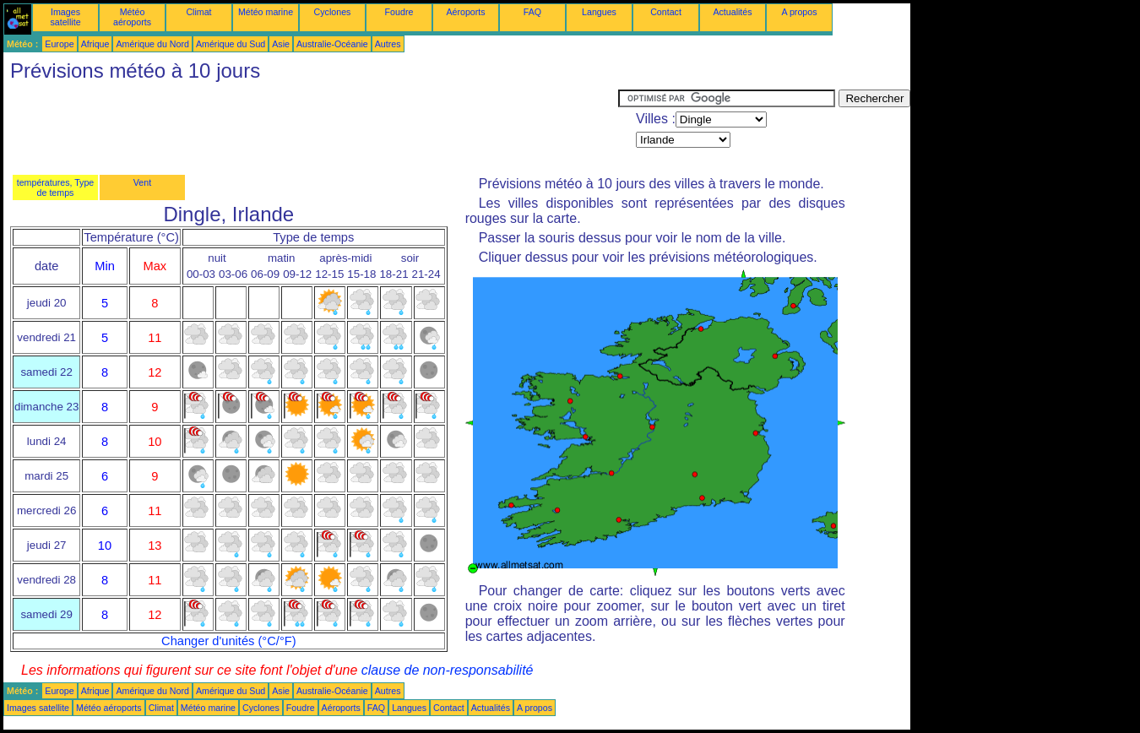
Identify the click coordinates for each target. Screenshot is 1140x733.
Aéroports (465, 12)
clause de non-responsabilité (447, 670)
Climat (198, 12)
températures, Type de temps (56, 187)
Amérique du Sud (230, 44)
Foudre (399, 12)
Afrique (95, 44)
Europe (59, 44)
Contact (665, 12)
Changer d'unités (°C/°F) (228, 641)
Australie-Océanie (332, 44)
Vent (142, 182)
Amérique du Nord (152, 44)
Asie (281, 44)
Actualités (732, 12)
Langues (599, 12)
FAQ (532, 12)
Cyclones (332, 12)
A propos (799, 12)
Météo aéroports (132, 17)
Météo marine (265, 12)
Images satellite (65, 17)
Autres (388, 44)
